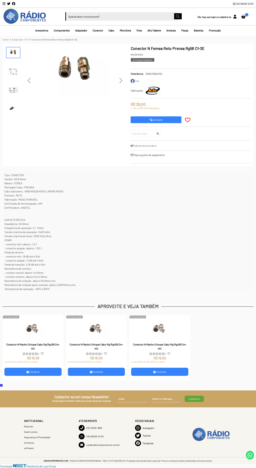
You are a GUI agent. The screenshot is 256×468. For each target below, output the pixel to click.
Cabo (111, 30)
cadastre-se (225, 17)
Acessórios (41, 30)
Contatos (29, 442)
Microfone (125, 30)
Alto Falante (154, 30)
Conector (98, 30)
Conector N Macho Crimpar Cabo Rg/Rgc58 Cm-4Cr (33, 346)
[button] (29, 81)
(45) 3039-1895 (90, 428)
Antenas (171, 30)
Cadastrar (194, 398)
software (29, 448)
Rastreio (28, 426)
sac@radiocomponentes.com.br (99, 445)
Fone (139, 30)
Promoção (215, 30)
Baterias (198, 30)
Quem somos (31, 431)
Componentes (62, 30)
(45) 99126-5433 (243, 3)
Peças (184, 30)
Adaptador (81, 30)
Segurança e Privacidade (37, 437)
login (213, 17)
